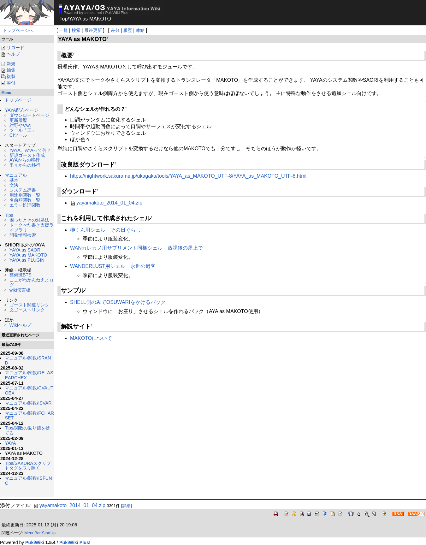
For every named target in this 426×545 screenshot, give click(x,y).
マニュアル (16, 175)
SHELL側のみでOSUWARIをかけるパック (118, 302)
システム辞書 (22, 190)
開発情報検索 (22, 235)
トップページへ (18, 30)
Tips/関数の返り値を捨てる (27, 430)
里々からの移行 (24, 165)
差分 (115, 30)
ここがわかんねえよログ (31, 282)
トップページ (18, 100)
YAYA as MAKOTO (28, 255)
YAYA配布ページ (21, 110)
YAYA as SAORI (25, 249)
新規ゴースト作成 (27, 155)
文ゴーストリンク (27, 309)
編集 (7, 70)
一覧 (63, 30)
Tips (9, 215)
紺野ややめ (20, 125)
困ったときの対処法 (29, 219)
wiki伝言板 (19, 290)
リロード (12, 47)
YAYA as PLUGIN (26, 260)
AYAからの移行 (24, 160)
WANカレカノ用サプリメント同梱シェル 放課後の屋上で (136, 248)
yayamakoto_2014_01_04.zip (106, 202)
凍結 (140, 30)
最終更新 (93, 30)
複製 (7, 76)
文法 (13, 185)
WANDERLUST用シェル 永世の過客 (113, 266)
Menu (6, 93)
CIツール (18, 135)
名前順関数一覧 (24, 200)
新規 (7, 63)
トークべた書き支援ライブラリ (31, 227)
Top (64, 18)
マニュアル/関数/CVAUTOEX (29, 390)
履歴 (127, 30)
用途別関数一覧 (24, 195)
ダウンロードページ (29, 115)
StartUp (49, 532)
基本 (13, 180)
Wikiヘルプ (20, 325)
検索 (76, 30)
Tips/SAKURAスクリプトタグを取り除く (28, 466)
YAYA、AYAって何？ (30, 150)
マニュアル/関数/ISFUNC (28, 481)
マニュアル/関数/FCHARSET (29, 416)
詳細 (126, 505)
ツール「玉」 (22, 130)
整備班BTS (20, 274)
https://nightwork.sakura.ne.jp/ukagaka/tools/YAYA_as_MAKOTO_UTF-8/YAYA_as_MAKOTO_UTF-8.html (188, 176)
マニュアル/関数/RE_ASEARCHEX (29, 375)
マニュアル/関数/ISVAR (28, 403)
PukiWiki (34, 542)
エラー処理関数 (24, 205)
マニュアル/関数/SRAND (28, 360)
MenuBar (32, 532)
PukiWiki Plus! (75, 542)
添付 (7, 82)
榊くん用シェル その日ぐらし (105, 230)
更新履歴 (18, 120)
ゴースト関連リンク (29, 304)
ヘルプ (10, 53)
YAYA (10, 443)
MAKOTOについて (91, 338)
